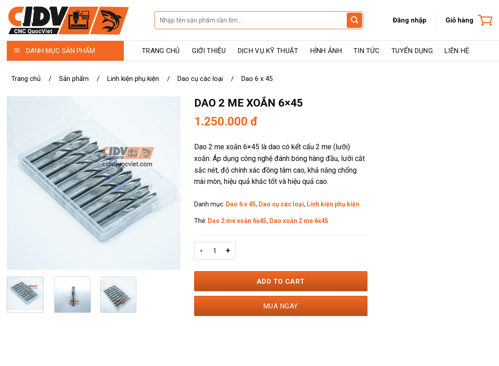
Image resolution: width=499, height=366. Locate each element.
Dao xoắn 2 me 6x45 (298, 220)
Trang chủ (26, 79)
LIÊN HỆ (457, 51)
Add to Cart (281, 281)
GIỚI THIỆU (209, 51)
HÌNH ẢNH (326, 51)
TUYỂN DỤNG (412, 51)
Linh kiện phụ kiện (133, 79)
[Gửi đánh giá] (354, 20)
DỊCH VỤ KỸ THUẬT (268, 51)
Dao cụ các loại (200, 79)
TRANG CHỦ (161, 51)
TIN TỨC (367, 51)
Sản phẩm (74, 79)
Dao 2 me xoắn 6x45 (237, 220)
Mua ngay (280, 306)
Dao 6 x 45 (256, 79)
